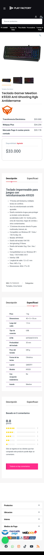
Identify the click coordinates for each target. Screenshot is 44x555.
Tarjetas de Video (13, 29)
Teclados (4, 89)
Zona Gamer (10, 89)
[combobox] (19, 21)
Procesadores (31, 27)
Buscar (39, 21)
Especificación (33, 178)
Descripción (11, 178)
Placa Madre (22, 27)
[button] (40, 35)
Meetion (29, 384)
